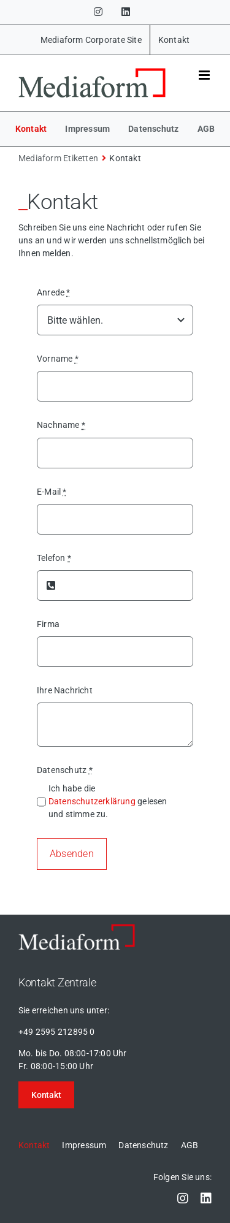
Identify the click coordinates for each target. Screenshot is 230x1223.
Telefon (54, 558)
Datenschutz (65, 770)
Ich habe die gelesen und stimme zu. (107, 801)
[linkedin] (206, 1198)
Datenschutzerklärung (92, 801)
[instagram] (182, 1198)
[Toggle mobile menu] (205, 75)
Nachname (61, 425)
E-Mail (52, 492)
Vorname (58, 359)
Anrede (54, 292)
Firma (48, 624)
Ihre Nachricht (65, 690)
